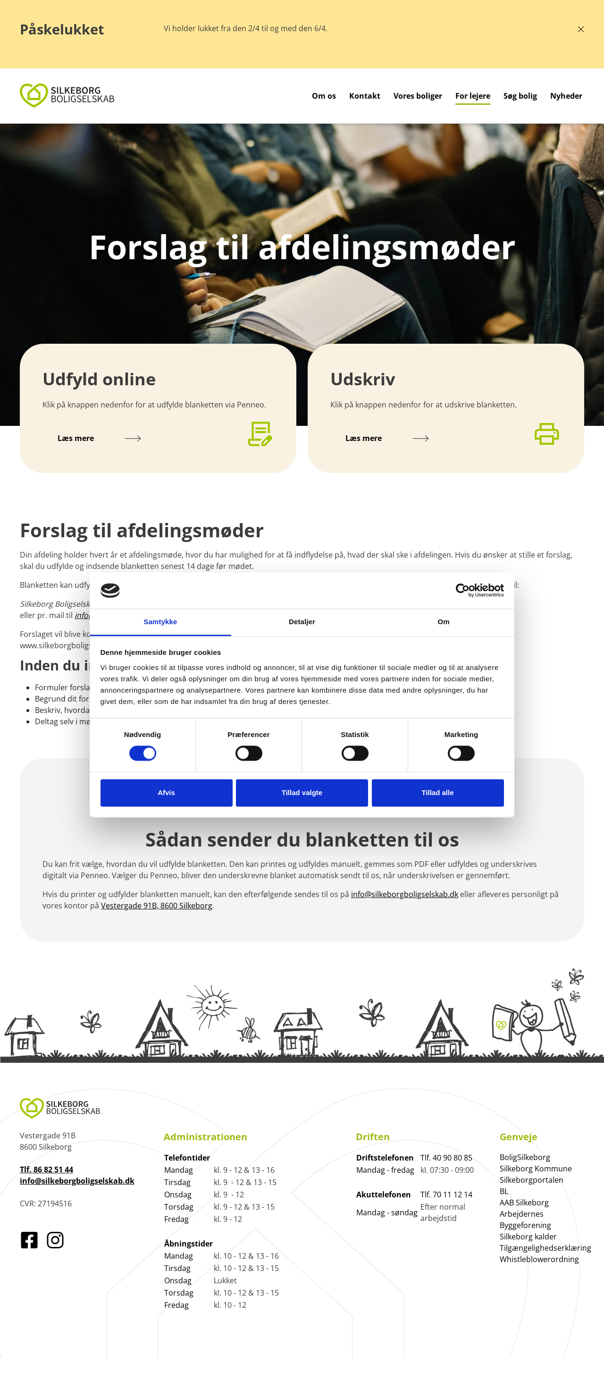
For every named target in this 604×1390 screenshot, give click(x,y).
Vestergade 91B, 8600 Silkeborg (156, 905)
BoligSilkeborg (525, 1157)
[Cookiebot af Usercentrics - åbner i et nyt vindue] (462, 591)
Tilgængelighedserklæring (545, 1248)
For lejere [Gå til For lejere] (472, 96)
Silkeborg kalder (528, 1236)
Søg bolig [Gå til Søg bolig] (520, 96)
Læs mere (99, 438)
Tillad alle (437, 792)
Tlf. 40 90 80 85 (446, 1158)
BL (504, 1191)
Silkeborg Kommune (536, 1168)
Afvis (166, 792)
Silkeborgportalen (531, 1180)
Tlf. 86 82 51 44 (46, 1169)
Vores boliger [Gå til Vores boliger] (418, 96)
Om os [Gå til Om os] (324, 96)
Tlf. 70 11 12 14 (446, 1194)
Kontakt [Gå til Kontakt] (364, 96)
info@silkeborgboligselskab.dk (404, 894)
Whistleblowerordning (539, 1259)
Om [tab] (443, 622)
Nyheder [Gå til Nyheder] (566, 96)
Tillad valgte (302, 792)
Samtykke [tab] (160, 622)
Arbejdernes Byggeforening (525, 1219)
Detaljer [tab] (302, 622)
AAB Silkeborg (524, 1202)
